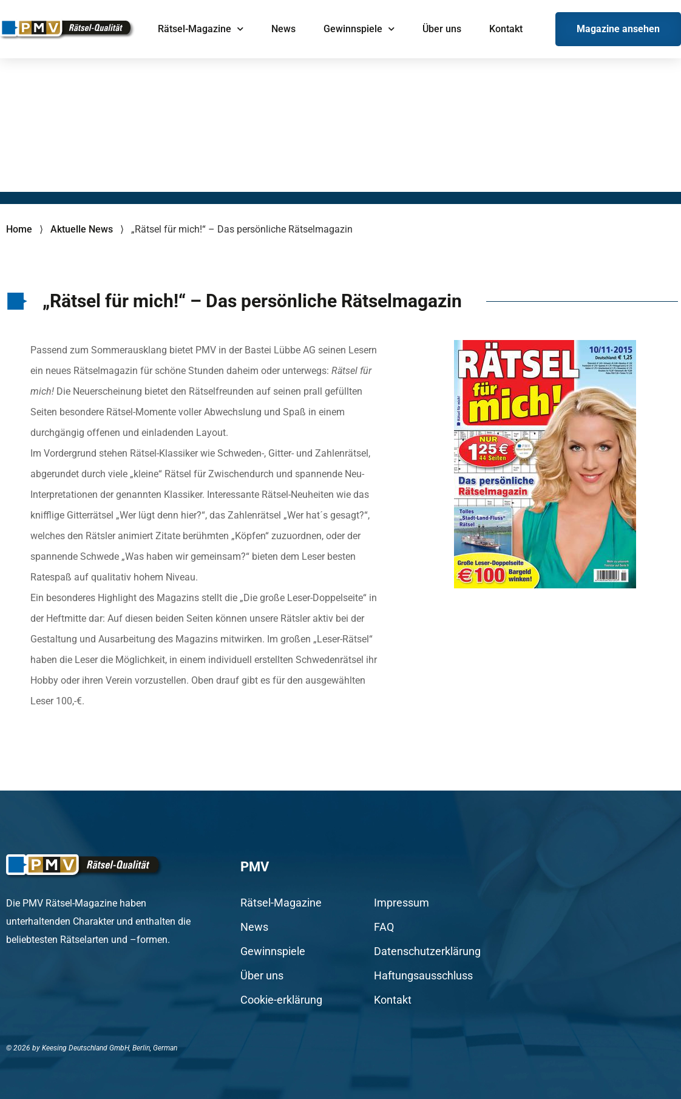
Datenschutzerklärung (427, 951)
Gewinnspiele (359, 28)
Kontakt (506, 29)
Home (19, 229)
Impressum (401, 903)
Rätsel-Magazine (200, 28)
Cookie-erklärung (281, 1000)
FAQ (384, 927)
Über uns (441, 29)
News (283, 29)
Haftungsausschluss (423, 976)
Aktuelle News (81, 229)
